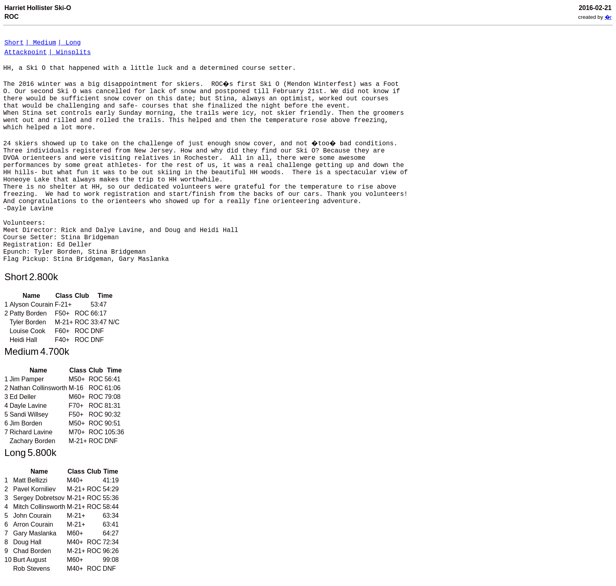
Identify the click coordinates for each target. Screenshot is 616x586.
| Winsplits (70, 52)
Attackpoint (25, 52)
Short (14, 43)
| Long (69, 43)
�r (608, 17)
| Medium (40, 43)
